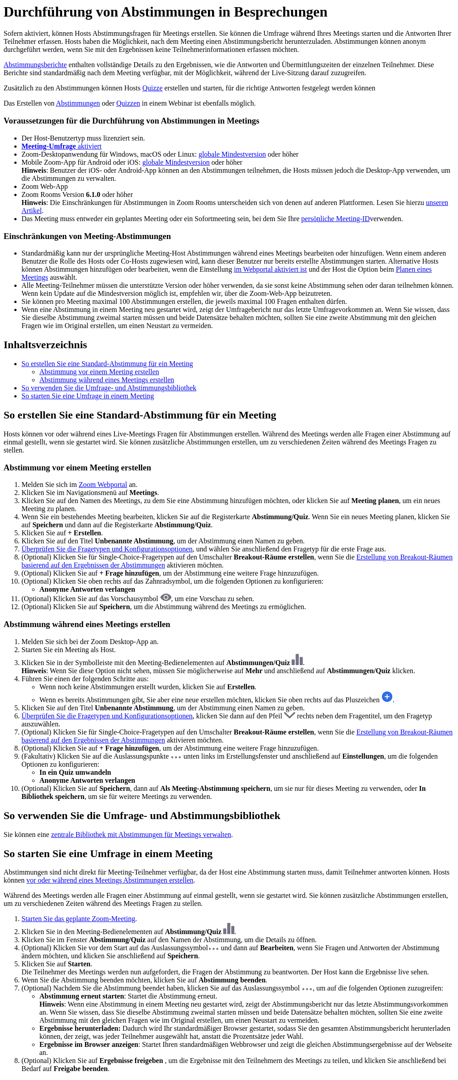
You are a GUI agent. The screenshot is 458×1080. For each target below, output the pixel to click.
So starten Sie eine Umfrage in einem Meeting (87, 396)
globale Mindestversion (232, 154)
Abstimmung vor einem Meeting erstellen (99, 372)
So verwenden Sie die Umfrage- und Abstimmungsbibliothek (108, 388)
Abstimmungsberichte (35, 64)
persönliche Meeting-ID (335, 218)
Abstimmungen (78, 103)
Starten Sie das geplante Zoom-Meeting (78, 918)
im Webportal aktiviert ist (270, 269)
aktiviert (61, 146)
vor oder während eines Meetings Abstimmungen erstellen (109, 880)
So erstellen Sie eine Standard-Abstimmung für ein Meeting (107, 363)
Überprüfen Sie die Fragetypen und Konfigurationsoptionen (107, 549)
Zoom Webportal (103, 484)
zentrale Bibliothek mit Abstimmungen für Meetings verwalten (141, 834)
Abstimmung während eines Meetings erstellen (106, 380)
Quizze (152, 88)
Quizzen (128, 103)
